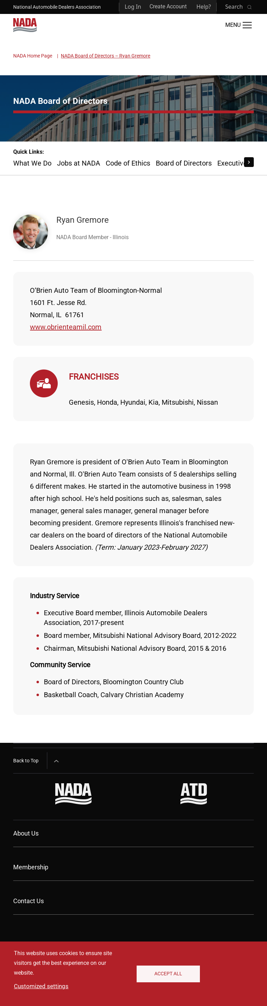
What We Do (32, 163)
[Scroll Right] (249, 162)
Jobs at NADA (78, 163)
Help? (203, 6)
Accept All (168, 973)
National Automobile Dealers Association (57, 7)
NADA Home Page (32, 56)
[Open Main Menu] (238, 25)
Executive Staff (240, 163)
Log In (133, 6)
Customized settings (41, 986)
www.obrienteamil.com (66, 327)
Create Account (168, 6)
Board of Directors (184, 163)
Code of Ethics (128, 163)
